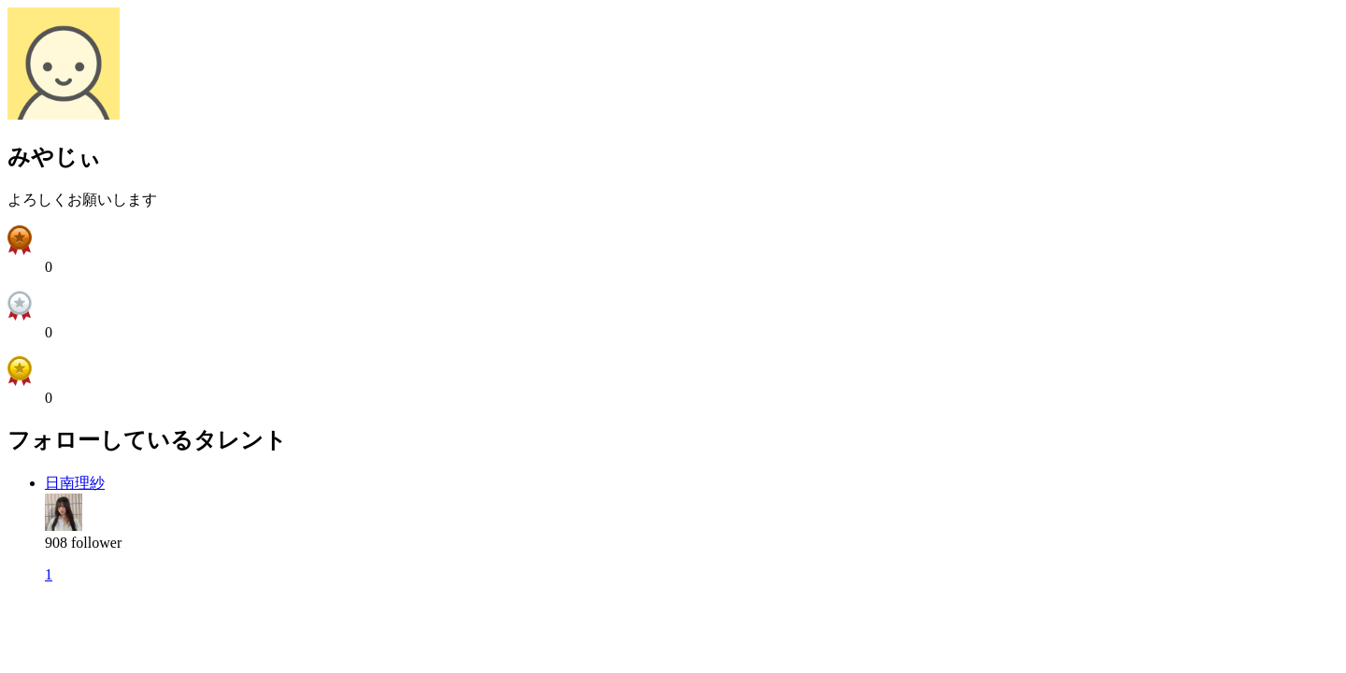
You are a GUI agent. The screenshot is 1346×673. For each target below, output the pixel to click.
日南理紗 (75, 483)
